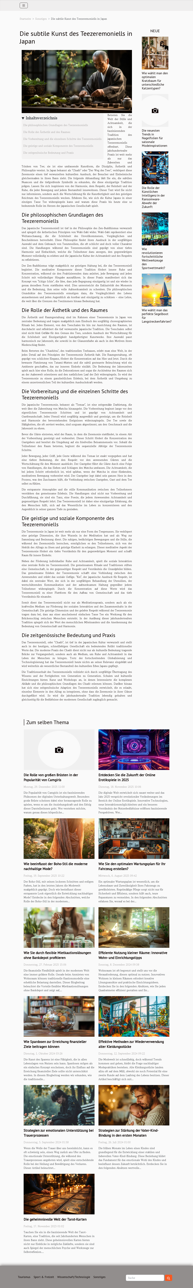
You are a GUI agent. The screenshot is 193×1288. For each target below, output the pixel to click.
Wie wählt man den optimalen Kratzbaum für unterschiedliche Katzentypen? (155, 80)
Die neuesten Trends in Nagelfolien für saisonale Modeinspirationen (154, 138)
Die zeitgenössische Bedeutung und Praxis (48, 153)
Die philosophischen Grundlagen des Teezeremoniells (55, 125)
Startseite (25, 19)
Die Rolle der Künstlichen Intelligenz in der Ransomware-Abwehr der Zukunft (153, 197)
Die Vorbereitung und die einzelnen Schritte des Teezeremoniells (62, 139)
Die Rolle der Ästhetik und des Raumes (46, 132)
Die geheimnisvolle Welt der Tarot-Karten (55, 1219)
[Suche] (145, 1278)
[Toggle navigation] (24, 5)
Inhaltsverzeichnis (41, 118)
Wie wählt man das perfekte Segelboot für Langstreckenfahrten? (157, 315)
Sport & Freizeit (44, 1277)
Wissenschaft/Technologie (73, 1277)
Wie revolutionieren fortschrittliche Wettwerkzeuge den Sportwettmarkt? (153, 258)
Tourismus (24, 1277)
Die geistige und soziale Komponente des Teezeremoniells (58, 146)
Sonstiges (41, 19)
